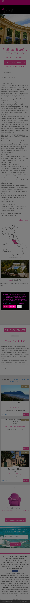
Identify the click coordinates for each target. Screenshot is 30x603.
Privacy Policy (8, 303)
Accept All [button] (12, 306)
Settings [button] (6, 306)
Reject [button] (19, 306)
